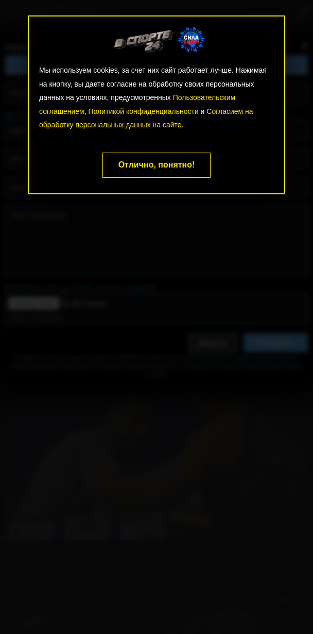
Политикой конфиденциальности (143, 111)
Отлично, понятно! (156, 164)
